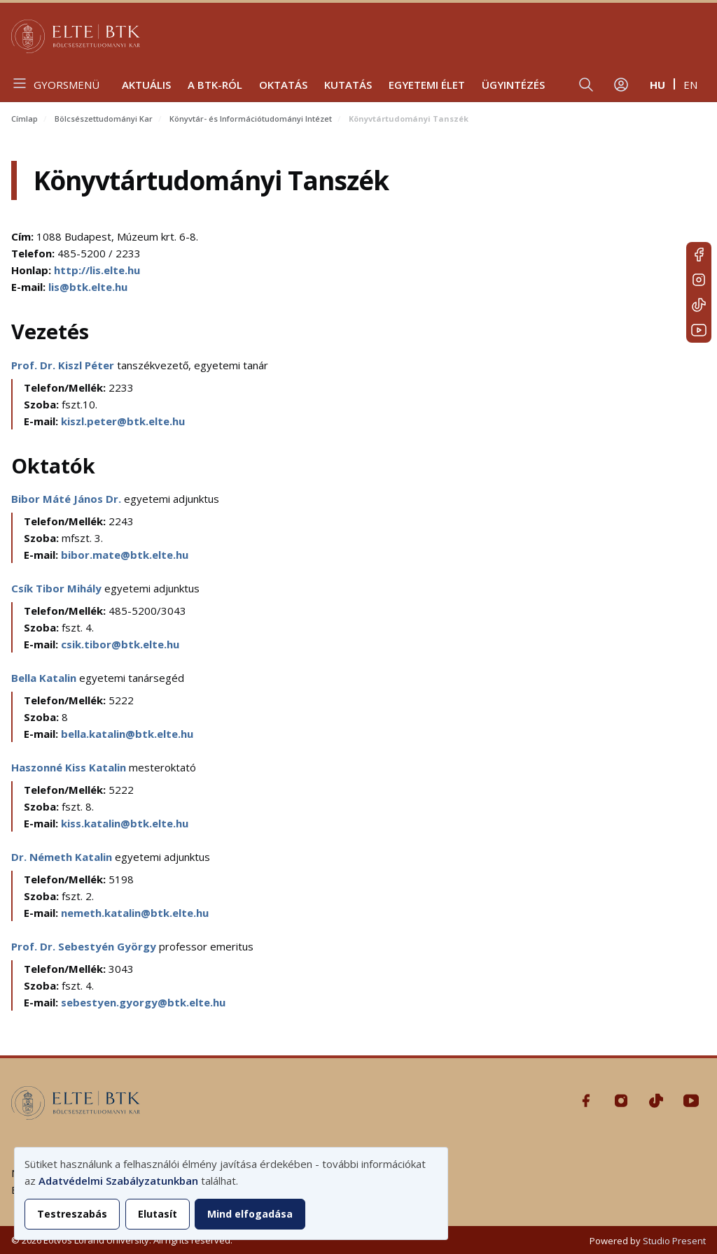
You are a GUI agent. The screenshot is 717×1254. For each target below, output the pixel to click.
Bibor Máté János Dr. (67, 499)
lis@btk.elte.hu (87, 287)
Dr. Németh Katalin (63, 857)
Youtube (698, 330)
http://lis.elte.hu (97, 270)
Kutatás (348, 85)
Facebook (698, 254)
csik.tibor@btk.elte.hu (120, 644)
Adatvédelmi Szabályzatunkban (118, 1181)
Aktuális (146, 85)
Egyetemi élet (427, 85)
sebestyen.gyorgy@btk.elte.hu (143, 1002)
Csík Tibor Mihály (57, 588)
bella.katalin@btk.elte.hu (127, 734)
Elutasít (157, 1213)
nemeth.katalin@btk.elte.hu (135, 913)
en (690, 85)
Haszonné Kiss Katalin (70, 767)
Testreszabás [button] (72, 1213)
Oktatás (283, 85)
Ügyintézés (513, 85)
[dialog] (231, 1193)
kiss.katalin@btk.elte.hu (124, 823)
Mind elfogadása (250, 1213)
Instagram (698, 279)
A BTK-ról (215, 85)
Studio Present (674, 1240)
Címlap (24, 118)
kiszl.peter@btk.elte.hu (123, 421)
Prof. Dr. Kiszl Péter (64, 365)
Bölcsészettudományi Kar (104, 118)
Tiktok (698, 305)
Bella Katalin (45, 678)
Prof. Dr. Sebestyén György (85, 946)
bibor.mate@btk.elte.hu (124, 555)
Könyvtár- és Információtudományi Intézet (250, 118)
